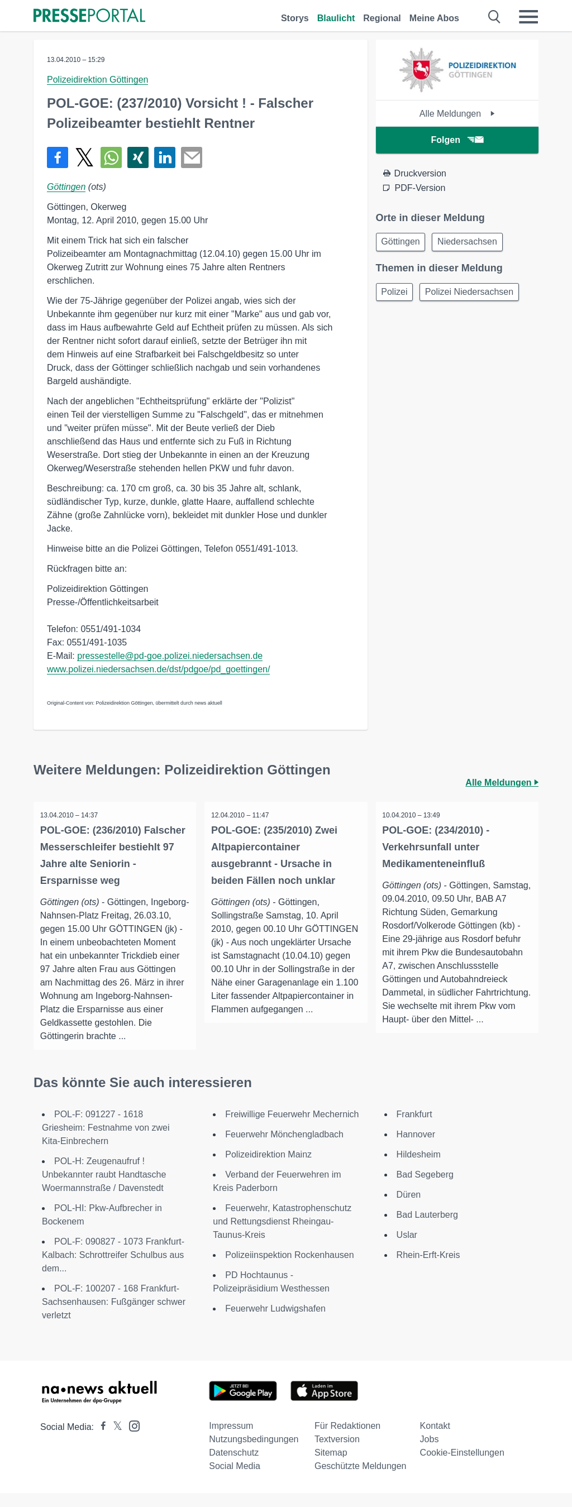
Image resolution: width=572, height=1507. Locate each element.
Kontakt (435, 1439)
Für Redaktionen (347, 1439)
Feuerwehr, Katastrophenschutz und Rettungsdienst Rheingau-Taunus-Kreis (282, 1235)
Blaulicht (336, 18)
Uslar (407, 1249)
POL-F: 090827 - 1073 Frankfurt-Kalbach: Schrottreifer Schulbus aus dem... (113, 1269)
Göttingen (66, 187)
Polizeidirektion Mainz (268, 1168)
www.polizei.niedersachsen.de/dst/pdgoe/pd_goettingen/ (158, 669)
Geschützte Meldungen (360, 1480)
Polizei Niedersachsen (475, 294)
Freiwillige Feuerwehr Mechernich (292, 1128)
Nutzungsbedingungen (253, 1453)
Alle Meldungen (457, 113)
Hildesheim (419, 1168)
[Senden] (191, 157)
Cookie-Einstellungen (462, 1466)
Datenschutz (234, 1466)
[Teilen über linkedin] (164, 157)
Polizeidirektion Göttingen (97, 79)
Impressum (231, 1439)
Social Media (234, 1480)
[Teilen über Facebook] (57, 157)
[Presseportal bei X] (114, 1441)
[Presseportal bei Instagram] (131, 1439)
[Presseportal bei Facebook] (100, 1441)
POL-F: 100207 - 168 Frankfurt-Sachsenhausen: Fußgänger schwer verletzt (113, 1316)
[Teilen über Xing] (138, 157)
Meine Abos (434, 18)
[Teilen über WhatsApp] (111, 157)
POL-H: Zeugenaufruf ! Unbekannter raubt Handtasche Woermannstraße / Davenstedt (104, 1188)
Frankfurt (414, 1128)
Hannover (416, 1148)
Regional (382, 18)
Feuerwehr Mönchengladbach (284, 1148)
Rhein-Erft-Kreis (428, 1269)
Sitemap (330, 1466)
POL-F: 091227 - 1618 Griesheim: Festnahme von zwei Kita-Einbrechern (106, 1141)
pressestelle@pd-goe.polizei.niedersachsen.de (170, 656)
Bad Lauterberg (427, 1228)
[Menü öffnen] (528, 17)
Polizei (396, 294)
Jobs (429, 1453)
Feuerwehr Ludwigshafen (275, 1322)
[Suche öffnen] (495, 17)
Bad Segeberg (425, 1188)
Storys (295, 18)
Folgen (457, 140)
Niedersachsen (473, 242)
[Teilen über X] (84, 157)
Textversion (337, 1453)
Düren (409, 1208)
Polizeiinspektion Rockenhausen (289, 1269)
